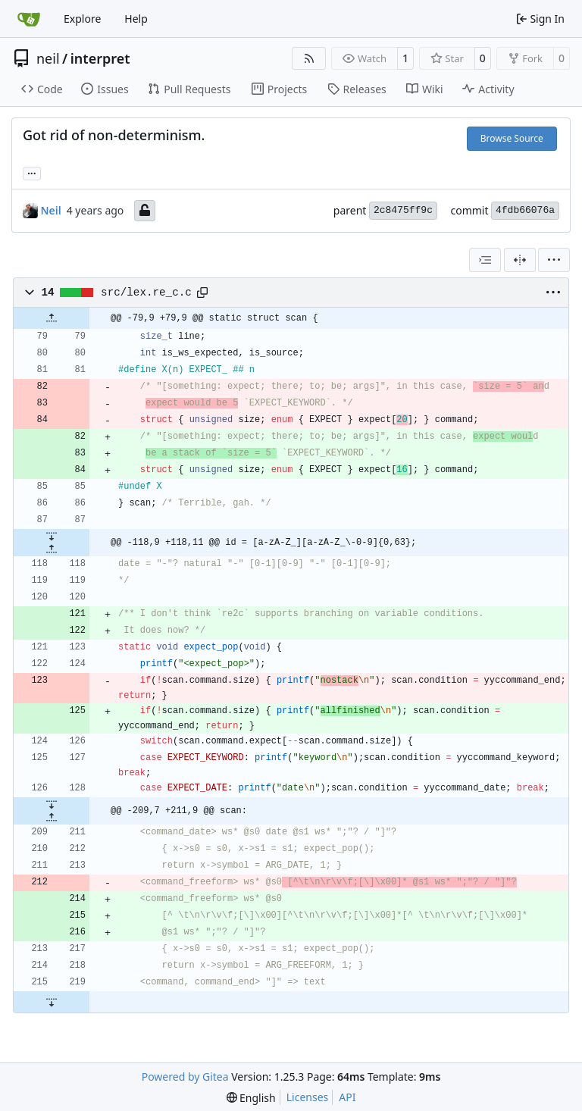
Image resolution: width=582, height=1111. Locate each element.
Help (136, 18)
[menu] (554, 260)
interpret (100, 58)
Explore (82, 18)
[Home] (29, 19)
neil (48, 58)
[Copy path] (202, 292)
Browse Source (511, 138)
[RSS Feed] (309, 58)
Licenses (307, 1097)
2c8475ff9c (403, 210)
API (347, 1097)
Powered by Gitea (185, 1076)
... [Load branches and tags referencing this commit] (31, 172)
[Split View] (520, 260)
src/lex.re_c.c (146, 292)
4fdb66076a (525, 210)
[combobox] (485, 260)
